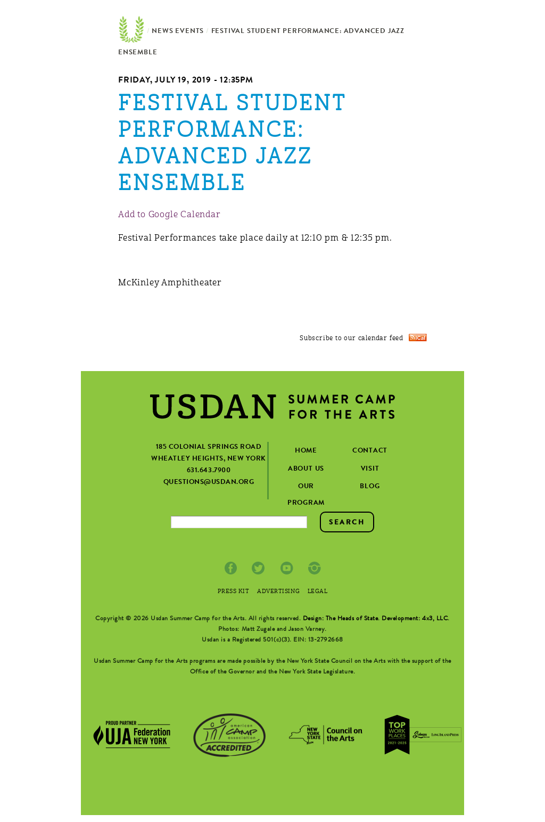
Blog (369, 486)
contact (369, 451)
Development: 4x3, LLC (415, 619)
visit (370, 469)
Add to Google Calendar (169, 215)
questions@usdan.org (208, 482)
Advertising (278, 592)
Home (131, 32)
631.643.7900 (208, 470)
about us (306, 469)
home (306, 451)
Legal (318, 592)
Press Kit (234, 592)
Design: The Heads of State (340, 619)
